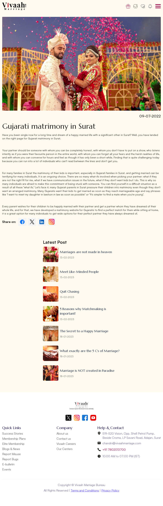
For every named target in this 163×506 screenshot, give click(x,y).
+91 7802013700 (114, 449)
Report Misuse (11, 454)
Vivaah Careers (66, 444)
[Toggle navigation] (158, 6)
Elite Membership (13, 444)
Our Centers (65, 449)
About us (62, 433)
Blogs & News (11, 449)
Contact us (64, 438)
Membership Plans (14, 438)
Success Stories (12, 433)
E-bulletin (8, 464)
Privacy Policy (110, 490)
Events (6, 469)
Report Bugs (10, 459)
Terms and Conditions (85, 490)
